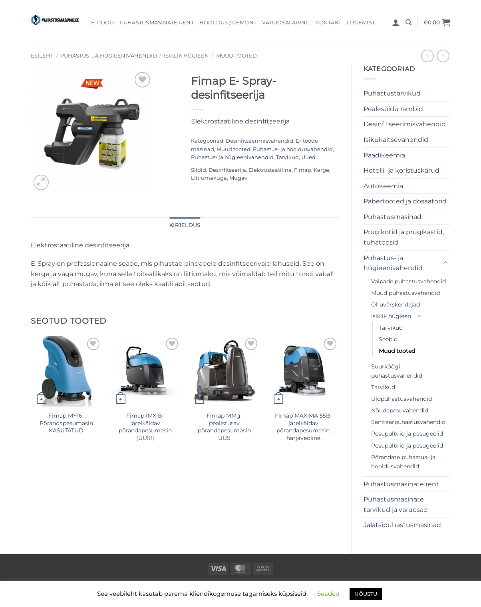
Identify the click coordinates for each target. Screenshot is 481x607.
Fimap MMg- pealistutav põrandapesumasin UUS (224, 427)
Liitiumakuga (209, 178)
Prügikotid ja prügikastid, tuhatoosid (404, 237)
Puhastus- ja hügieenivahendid (108, 56)
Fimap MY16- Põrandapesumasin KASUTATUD (66, 423)
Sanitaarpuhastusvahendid (408, 422)
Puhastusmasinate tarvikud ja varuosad (396, 504)
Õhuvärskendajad (395, 304)
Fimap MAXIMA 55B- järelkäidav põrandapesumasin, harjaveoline (303, 427)
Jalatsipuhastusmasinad (402, 525)
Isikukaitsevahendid (396, 139)
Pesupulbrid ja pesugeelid (407, 433)
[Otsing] (408, 22)
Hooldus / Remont (227, 23)
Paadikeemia (384, 155)
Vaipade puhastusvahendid (408, 281)
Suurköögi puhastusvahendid (396, 371)
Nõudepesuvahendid (399, 410)
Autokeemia (383, 186)
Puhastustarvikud (392, 93)
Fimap (302, 170)
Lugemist (361, 23)
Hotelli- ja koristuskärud (401, 170)
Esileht (42, 56)
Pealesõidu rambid (393, 109)
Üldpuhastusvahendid (401, 398)
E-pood (102, 23)
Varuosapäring (286, 23)
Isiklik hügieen (186, 56)
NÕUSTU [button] (365, 594)
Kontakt (328, 23)
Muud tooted (236, 56)
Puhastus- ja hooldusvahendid (293, 149)
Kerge (321, 170)
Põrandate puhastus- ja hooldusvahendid (403, 462)
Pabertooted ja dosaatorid (405, 201)
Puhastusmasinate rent (157, 23)
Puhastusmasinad (392, 217)
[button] (396, 22)
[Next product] (427, 56)
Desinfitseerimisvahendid (405, 124)
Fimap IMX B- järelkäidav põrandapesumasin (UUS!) (145, 427)
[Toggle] (445, 263)
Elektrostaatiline (270, 170)
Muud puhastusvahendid (405, 293)
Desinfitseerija (227, 170)
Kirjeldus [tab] (184, 225)
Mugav (238, 178)
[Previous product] (443, 56)
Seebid (388, 339)
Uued (308, 157)
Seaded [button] (328, 593)
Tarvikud (391, 327)
